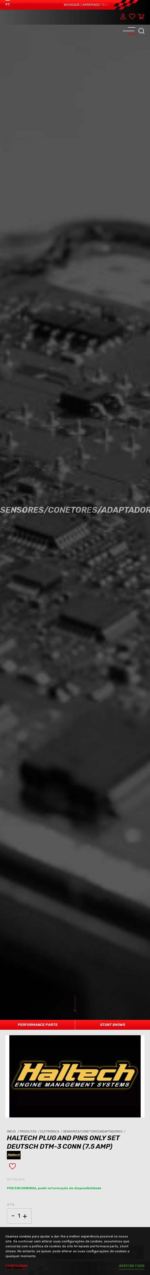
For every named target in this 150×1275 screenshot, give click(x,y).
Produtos (30, 1131)
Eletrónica (51, 1131)
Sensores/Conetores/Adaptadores (94, 1131)
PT (7, 4)
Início (13, 1131)
